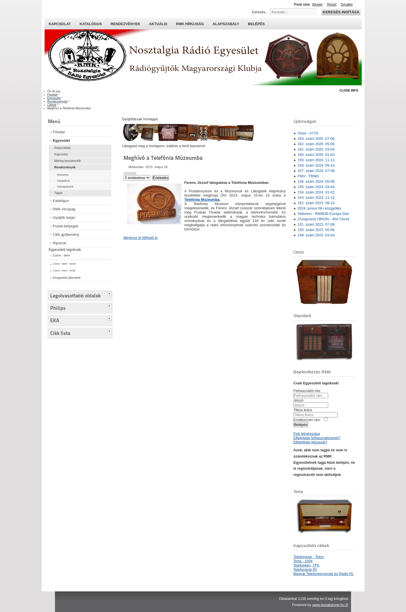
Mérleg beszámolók (67, 160)
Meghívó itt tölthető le (140, 238)
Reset (331, 4)
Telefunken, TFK (306, 565)
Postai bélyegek (65, 226)
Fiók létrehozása (306, 434)
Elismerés (63, 174)
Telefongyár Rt (305, 569)
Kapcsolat (60, 24)
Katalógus (91, 24)
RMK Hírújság (64, 209)
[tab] (110, 293)
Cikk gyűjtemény (66, 234)
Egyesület (61, 140)
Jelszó (298, 400)
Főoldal (59, 132)
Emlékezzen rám (306, 420)
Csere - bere (61, 255)
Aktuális (158, 24)
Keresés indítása (341, 12)
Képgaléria (63, 180)
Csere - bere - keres (64, 263)
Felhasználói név (306, 391)
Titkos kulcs (302, 410)
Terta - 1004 (302, 561)
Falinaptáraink (65, 186)
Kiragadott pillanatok (67, 277)
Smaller (347, 4)
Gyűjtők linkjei (64, 217)
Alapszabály (226, 24)
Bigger (317, 4)
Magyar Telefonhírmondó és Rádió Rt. (323, 574)
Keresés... (260, 12)
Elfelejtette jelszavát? (310, 442)
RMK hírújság (190, 24)
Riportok (60, 243)
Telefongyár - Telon (308, 557)
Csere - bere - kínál (64, 270)
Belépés (256, 24)
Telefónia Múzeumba (202, 199)
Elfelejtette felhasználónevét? (316, 438)
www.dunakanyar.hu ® (330, 605)
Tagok (58, 193)
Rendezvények (125, 24)
